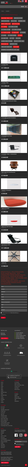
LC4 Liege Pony (4, 38)
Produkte (2, 380)
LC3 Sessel (3, 35)
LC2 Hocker (22, 32)
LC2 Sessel (3, 406)
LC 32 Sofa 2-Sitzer (16, 29)
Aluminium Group (4, 415)
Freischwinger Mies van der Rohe (6, 425)
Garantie (2, 433)
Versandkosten (3, 430)
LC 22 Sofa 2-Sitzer (13, 26)
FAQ (1, 434)
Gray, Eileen (17, 387)
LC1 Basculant (15, 32)
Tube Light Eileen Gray (6, 46)
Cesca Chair (3, 412)
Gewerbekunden (4, 438)
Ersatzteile (7, 11)
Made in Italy (17, 396)
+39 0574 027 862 (13, 377)
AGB (15, 399)
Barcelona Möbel (4, 421)
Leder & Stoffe (3, 435)
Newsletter (3, 444)
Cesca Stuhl (14, 20)
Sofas (2, 385)
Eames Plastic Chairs (4, 418)
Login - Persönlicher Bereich (5, 440)
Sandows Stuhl (13, 43)
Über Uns (16, 392)
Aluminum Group (4, 392)
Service (3, 11)
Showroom (3, 437)
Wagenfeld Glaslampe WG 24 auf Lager (10, 49)
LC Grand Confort (4, 417)
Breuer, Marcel (17, 389)
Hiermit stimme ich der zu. (10, 312)
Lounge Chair (3, 411)
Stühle (2, 389)
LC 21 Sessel (4, 26)
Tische (2, 396)
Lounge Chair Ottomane (6, 41)
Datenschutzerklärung (14, 312)
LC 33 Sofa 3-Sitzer (5, 32)
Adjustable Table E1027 (5, 409)
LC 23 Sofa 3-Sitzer (5, 29)
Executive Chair (15, 23)
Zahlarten (2, 431)
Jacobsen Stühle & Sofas (5, 422)
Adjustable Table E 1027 (6, 18)
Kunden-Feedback (18, 398)
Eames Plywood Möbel (5, 424)
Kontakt (2, 443)
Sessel (2, 382)
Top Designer (17, 380)
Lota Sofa (18, 38)
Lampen (2, 398)
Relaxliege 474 (4, 43)
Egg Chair (2, 414)
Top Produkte (3, 405)
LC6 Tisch (12, 38)
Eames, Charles (17, 383)
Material (16, 395)
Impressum (3, 447)
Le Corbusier (17, 382)
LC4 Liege (20, 35)
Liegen (2, 386)
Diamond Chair (21, 20)
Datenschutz (3, 446)
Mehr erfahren (4, 338)
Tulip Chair (16, 46)
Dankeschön (17, 401)
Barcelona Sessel (5, 20)
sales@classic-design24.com (15, 375)
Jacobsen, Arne (17, 386)
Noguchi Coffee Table (19, 41)
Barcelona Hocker (18, 18)
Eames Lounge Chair (5, 23)
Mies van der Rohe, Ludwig (19, 385)
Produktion (16, 394)
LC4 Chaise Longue (12, 35)
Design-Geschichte (4, 441)
